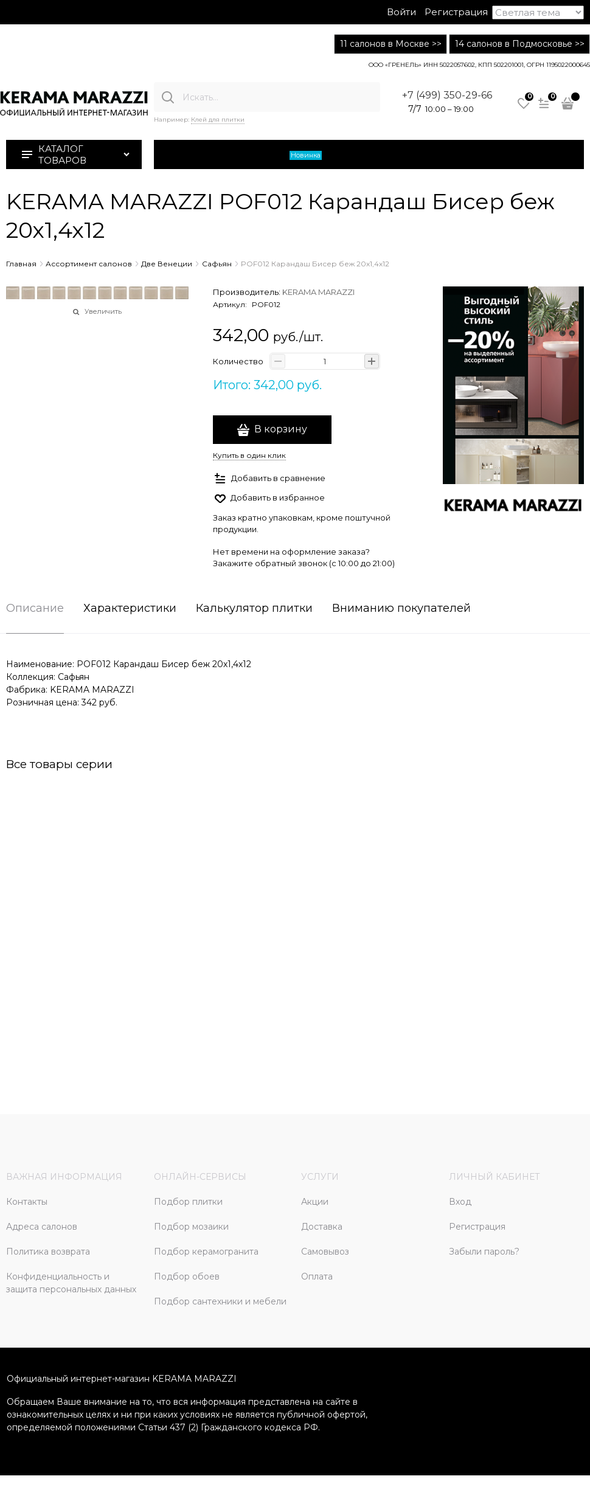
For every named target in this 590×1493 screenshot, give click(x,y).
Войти (401, 12)
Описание (35, 609)
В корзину (280, 429)
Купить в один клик (249, 455)
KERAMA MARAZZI (318, 292)
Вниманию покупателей (401, 609)
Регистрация (456, 12)
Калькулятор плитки (254, 609)
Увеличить (103, 311)
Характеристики (129, 609)
